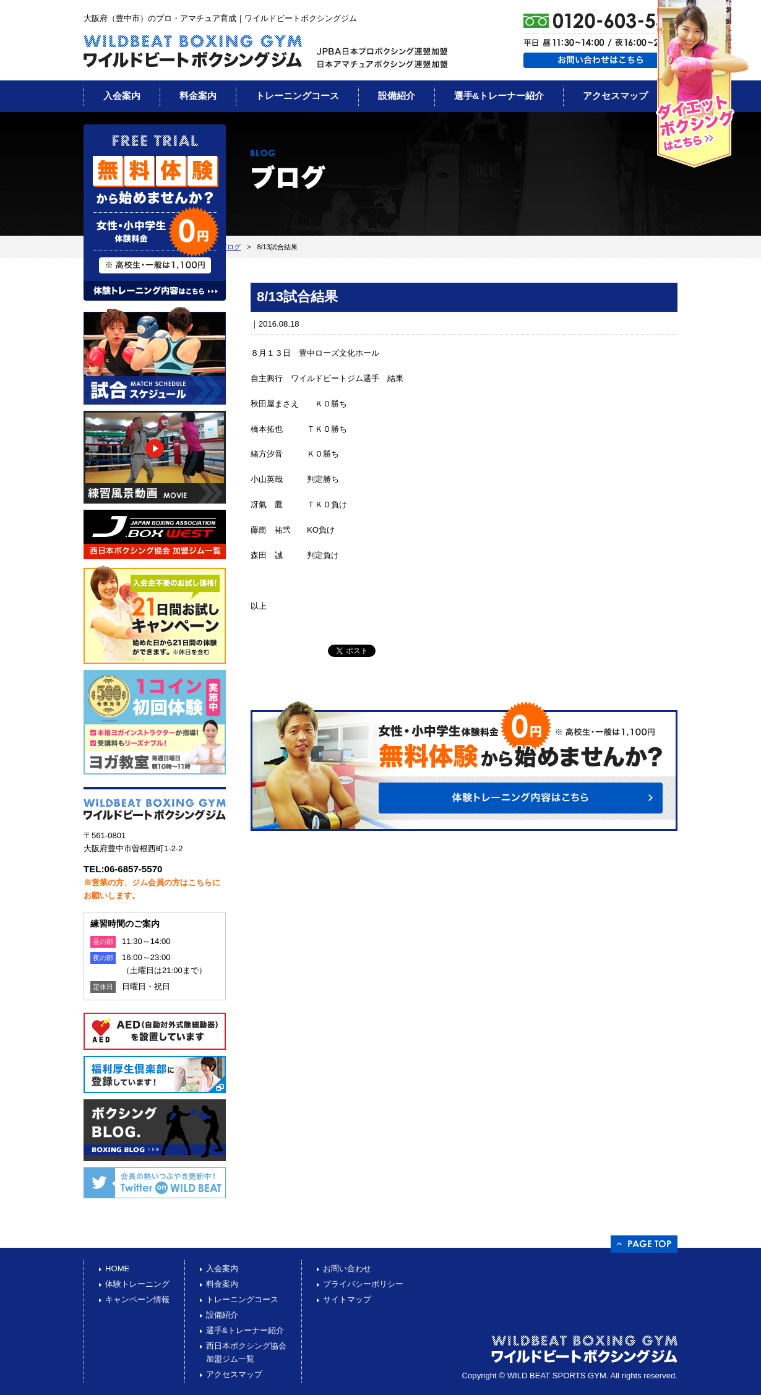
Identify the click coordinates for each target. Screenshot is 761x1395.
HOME (117, 1268)
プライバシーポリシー (363, 1284)
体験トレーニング (137, 1284)
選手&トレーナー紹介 (499, 95)
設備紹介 (396, 95)
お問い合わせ (347, 1268)
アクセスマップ (615, 95)
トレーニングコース (297, 95)
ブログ (230, 247)
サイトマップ (347, 1299)
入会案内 (121, 95)
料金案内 (198, 95)
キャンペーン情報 (137, 1299)
